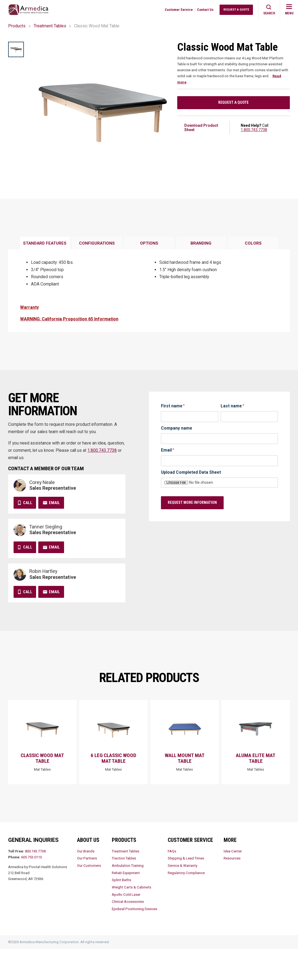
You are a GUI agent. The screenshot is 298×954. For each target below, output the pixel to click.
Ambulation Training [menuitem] (128, 871)
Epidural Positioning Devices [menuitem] (134, 914)
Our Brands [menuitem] (85, 856)
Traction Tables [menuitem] (124, 863)
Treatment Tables (50, 25)
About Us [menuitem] (88, 845)
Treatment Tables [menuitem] (125, 856)
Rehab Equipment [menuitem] (126, 878)
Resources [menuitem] (232, 863)
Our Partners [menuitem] (87, 863)
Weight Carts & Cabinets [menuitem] (131, 892)
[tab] (45, 243)
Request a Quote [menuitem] (236, 9)
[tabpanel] (149, 290)
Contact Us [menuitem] (205, 10)
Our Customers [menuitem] (89, 871)
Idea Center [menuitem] (233, 856)
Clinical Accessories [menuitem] (128, 907)
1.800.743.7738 (254, 131)
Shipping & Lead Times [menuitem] (186, 863)
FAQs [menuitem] (172, 856)
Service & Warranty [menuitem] (182, 871)
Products (17, 25)
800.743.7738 (35, 856)
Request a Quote (233, 103)
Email (54, 502)
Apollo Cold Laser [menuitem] (126, 900)
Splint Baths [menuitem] (121, 885)
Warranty (29, 307)
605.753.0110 (31, 862)
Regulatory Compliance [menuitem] (186, 878)
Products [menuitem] (124, 845)
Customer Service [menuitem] (179, 10)
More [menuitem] (230, 845)
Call (27, 502)
